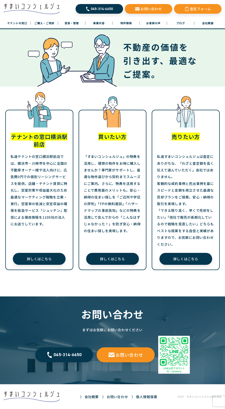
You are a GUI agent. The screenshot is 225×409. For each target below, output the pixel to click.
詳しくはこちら (39, 258)
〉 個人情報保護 (144, 396)
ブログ (180, 23)
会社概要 (208, 23)
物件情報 (126, 23)
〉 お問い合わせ (115, 396)
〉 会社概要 (89, 396)
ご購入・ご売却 (44, 23)
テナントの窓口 (19, 23)
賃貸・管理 (72, 23)
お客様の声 (153, 23)
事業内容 (99, 23)
